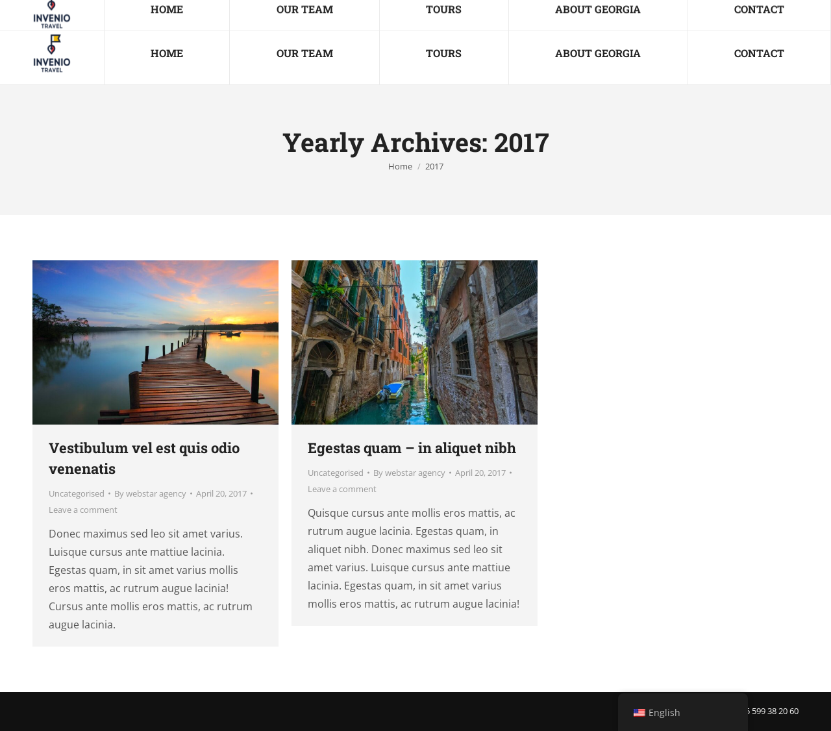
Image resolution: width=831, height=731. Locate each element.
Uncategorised (77, 493)
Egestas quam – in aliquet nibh (412, 447)
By (150, 493)
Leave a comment (83, 509)
